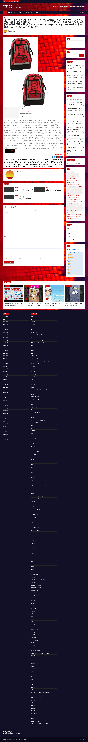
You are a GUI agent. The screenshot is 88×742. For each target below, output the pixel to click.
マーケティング (34, 532)
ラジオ (32, 551)
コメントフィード (70, 236)
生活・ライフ (33, 684)
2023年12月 (5, 392)
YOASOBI (33, 366)
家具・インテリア (34, 614)
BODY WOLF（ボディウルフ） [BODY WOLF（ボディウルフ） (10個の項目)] (73, 174)
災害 (65, 6)
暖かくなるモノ (34, 661)
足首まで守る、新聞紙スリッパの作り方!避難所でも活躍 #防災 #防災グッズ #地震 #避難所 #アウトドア (75, 83)
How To (32, 345)
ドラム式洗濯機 (34, 491)
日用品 (32, 658)
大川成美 (33, 603)
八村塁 (32, 598)
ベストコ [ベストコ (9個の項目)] (81, 208)
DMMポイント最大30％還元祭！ (37, 335)
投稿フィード (69, 233)
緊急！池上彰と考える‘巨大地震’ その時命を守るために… (42, 692)
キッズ (32, 433)
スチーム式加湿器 (34, 454)
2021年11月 (5, 431)
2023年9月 (5, 400)
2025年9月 (5, 337)
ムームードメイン (81, 6)
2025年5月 (5, 348)
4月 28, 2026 (18, 192)
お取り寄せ (33, 376)
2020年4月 (5, 437)
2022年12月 (5, 424)
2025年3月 (5, 353)
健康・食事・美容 (34, 564)
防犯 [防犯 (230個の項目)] (76, 218)
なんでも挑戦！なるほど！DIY (37, 402)
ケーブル (33, 446)
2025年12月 (5, 329)
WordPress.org (70, 239)
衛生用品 (33, 700)
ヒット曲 (33, 501)
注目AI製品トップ (34, 663)
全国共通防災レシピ (35, 595)
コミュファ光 (33, 449)
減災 (67, 6)
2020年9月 (5, 434)
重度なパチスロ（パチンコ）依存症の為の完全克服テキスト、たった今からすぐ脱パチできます (75, 152)
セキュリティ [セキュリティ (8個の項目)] (76, 199)
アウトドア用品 (34, 407)
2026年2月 (5, 324)
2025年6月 (5, 345)
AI (31, 327)
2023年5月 (5, 410)
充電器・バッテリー (35, 569)
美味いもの (33, 695)
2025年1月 (5, 358)
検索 (69, 52)
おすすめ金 (33, 374)
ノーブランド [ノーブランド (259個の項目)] (69, 208)
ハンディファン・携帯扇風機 (37, 496)
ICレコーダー (33, 348)
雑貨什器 (33, 718)
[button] (80, 12)
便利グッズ (33, 561)
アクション (33, 409)
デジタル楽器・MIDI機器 (36, 483)
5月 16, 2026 (48, 307)
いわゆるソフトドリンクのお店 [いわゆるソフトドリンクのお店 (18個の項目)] (77, 188)
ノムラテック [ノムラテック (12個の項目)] (79, 205)
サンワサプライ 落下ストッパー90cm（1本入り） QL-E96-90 (53, 190)
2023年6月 (5, 408)
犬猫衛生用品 (33, 682)
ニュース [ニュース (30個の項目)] (74, 205)
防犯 (76, 6)
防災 (69, 6)
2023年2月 (5, 418)
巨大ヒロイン (33, 627)
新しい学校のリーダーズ (36, 650)
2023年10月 (5, 397)
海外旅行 (33, 666)
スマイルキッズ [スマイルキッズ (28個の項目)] (70, 199)
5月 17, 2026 (27, 307)
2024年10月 (5, 366)
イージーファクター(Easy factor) (38, 420)
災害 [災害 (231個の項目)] (79, 216)
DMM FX (33, 329)
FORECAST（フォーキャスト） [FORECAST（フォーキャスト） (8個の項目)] (73, 176)
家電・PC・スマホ (28, 12)
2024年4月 (5, 382)
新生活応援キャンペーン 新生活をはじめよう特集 (41, 653)
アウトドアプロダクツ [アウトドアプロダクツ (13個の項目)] (71, 193)
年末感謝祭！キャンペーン (36, 635)
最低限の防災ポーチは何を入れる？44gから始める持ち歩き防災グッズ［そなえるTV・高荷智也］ (75, 67)
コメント (6, 212)
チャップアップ (34, 475)
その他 (32, 394)
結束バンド (33, 689)
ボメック (33, 522)
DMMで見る (10, 151)
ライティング (33, 548)
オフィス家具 (33, 425)
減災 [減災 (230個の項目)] (77, 216)
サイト (5, 251)
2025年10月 (5, 335)
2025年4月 (5, 350)
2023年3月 (5, 416)
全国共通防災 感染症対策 (36, 585)
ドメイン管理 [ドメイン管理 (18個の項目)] (75, 203)
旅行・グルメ (33, 655)
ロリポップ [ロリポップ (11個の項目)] (69, 212)
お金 (32, 379)
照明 (32, 676)
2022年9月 (5, 429)
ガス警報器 (33, 430)
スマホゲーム (33, 464)
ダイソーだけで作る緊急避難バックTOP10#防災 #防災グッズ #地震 (32, 304)
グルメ (32, 443)
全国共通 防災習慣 (35, 574)
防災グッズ (73, 6)
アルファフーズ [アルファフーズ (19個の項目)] (79, 193)
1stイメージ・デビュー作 (36, 319)
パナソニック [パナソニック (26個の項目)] (75, 208)
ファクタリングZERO (35, 509)
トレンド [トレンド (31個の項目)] (74, 201)
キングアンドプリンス (35, 438)
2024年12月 (5, 361)
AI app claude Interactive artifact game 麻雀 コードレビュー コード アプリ (75, 110)
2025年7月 (5, 342)
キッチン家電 (33, 436)
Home (78, 739)
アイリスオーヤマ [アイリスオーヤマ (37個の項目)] (78, 191)
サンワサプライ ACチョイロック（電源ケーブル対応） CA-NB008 (24, 190)
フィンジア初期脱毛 (35, 514)
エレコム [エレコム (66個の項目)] (77, 195)
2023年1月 (5, 421)
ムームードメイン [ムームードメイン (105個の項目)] (70, 210)
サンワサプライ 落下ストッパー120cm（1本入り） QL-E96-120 (23, 197)
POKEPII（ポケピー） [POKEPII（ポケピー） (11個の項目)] (71, 182)
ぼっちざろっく (34, 404)
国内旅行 (33, 601)
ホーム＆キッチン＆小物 (36, 519)
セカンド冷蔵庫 (34, 470)
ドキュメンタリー (34, 488)
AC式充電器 (33, 324)
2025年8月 (5, 340)
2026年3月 (5, 321)
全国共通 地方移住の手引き (36, 572)
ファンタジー (33, 512)
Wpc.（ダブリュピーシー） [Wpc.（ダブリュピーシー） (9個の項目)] (72, 186)
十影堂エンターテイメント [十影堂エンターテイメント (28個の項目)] (72, 214)
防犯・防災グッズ (11, 12)
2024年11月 (5, 363)
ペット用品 (33, 517)
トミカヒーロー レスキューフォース (38, 485)
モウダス (33, 543)
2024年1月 (5, 390)
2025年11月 (5, 332)
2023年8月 (5, 403)
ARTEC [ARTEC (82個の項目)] (72, 171)
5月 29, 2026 (7, 307)
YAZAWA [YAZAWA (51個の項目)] (80, 186)
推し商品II (33, 645)
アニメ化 (33, 415)
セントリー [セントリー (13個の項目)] (69, 201)
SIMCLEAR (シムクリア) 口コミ (37, 358)
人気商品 (33, 559)
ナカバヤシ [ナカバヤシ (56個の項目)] (69, 205)
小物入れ (33, 621)
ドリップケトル (34, 493)
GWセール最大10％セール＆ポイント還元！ (40, 342)
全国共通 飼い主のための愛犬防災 (38, 580)
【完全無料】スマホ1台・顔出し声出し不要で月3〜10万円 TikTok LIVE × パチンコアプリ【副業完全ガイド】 (75, 123)
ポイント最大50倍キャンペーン (37, 525)
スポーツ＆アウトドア (35, 459)
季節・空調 (33, 608)
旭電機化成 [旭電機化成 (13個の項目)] (80, 214)
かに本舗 (33, 384)
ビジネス (33, 506)
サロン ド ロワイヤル (35, 451)
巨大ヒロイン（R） (35, 629)
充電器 (32, 566)
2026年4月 (5, 319)
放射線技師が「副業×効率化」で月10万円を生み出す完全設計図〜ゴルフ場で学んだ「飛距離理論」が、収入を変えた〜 (75, 77)
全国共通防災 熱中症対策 (36, 590)
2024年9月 (5, 369)
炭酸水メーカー (34, 674)
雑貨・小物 (33, 716)
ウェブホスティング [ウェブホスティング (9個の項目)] (71, 195)
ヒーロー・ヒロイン (35, 504)
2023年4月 (5, 413)
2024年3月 (5, 384)
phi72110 (11, 30)
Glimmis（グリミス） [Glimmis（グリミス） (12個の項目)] (71, 178)
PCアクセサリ (34, 355)
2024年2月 (5, 387)
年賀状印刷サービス (35, 637)
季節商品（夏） (34, 611)
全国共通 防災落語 (35, 577)
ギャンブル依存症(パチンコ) (73, 147)
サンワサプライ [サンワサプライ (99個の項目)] (75, 197)
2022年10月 (5, 426)
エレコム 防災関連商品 (35, 423)
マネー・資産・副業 (35, 530)
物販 (32, 679)
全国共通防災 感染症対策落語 (37, 587)
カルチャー (33, 428)
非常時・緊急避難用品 (35, 721)
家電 (32, 616)
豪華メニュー (33, 703)
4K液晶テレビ (34, 321)
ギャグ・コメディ (34, 441)
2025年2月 (5, 355)
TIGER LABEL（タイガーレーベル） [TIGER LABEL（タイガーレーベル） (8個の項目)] (73, 184)
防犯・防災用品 (34, 713)
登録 (68, 228)
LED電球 (32, 350)
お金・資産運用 (34, 382)
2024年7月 (5, 374)
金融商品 (33, 708)
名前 (5, 236)
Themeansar (24, 739)
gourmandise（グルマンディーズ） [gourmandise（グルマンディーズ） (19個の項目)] (74, 180)
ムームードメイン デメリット (37, 538)
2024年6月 (5, 376)
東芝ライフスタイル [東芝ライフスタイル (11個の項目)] (71, 216)
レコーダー (33, 553)
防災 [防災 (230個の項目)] (68, 218)
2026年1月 (5, 327)
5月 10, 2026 (69, 307)
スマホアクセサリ (34, 462)
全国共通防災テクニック (36, 593)
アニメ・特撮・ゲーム (35, 412)
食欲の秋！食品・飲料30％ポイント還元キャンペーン (42, 724)
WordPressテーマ (35, 363)
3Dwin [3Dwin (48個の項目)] (68, 171)
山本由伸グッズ (34, 624)
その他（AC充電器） (35, 396)
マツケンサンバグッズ (35, 527)
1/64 (32, 316)
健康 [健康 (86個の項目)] (73, 212)
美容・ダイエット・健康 (36, 697)
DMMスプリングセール (36, 332)
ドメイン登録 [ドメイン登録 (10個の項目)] (69, 203)
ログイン (69, 231)
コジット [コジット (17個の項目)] (69, 197)
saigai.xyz (7, 5)
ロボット (33, 556)
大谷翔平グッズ (34, 606)
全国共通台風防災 (34, 582)
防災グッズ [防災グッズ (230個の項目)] (72, 218)
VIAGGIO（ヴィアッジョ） (21, 32)
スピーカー (33, 457)
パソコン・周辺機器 (35, 498)
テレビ (32, 477)
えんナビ (33, 369)
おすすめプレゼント (35, 371)
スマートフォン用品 (35, 467)
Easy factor (33, 337)
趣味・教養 (33, 705)
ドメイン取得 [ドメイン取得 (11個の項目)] (79, 201)
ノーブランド (61, 6)
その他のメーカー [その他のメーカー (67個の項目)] (70, 191)
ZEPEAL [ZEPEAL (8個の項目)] (68, 188)
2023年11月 (5, 395)
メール (6, 244)
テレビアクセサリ (34, 480)
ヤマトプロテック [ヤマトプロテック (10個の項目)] (78, 210)
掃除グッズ (33, 642)
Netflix (32, 353)
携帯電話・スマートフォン (36, 648)
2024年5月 (5, 379)
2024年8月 (5, 371)
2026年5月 (5, 316)
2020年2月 (5, 439)
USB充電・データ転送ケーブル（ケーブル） (40, 361)
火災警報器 (33, 669)
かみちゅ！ (33, 387)
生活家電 (33, 687)
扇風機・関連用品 (34, 640)
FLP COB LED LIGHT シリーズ (37, 340)
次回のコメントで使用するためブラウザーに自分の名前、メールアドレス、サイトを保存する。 (25, 258)
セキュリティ (19, 12)
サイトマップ (37, 12)
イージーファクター (35, 417)
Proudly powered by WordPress (9, 739)
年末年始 (33, 632)
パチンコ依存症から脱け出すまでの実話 (75, 135)
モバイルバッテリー (35, 546)
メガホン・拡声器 (34, 540)
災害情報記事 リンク (71, 119)
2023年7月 (5, 405)
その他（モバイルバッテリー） (37, 399)
